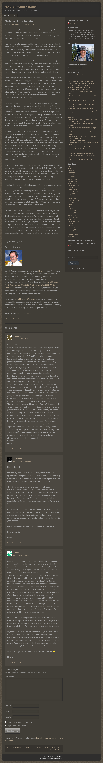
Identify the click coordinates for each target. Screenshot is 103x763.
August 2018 (72, 187)
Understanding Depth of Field (77, 149)
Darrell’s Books (10, 15)
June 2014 (71, 206)
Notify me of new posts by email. (16, 726)
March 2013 (72, 228)
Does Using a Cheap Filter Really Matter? (80, 85)
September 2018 (73, 185)
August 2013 (72, 223)
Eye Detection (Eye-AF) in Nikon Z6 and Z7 (81, 81)
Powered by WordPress (47, 758)
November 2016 (73, 189)
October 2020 (72, 168)
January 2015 (72, 196)
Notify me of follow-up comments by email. (19, 722)
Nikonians (42, 271)
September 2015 (73, 192)
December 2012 (73, 234)
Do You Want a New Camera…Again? (19, 747)
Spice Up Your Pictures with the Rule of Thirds (82, 83)
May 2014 (71, 209)
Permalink (16, 318)
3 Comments (8, 318)
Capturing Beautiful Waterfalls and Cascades (82, 147)
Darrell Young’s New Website (77, 77)
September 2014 (73, 200)
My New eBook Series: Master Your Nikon (80, 75)
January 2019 (72, 179)
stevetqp (17, 336)
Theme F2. (59, 758)
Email (8, 711)
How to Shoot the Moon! (75, 138)
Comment (9, 677)
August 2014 (72, 202)
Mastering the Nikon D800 (39, 285)
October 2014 (72, 198)
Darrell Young (14, 24)
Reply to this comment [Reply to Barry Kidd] (14, 543)
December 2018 (73, 181)
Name (8, 705)
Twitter (29, 313)
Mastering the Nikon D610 (19, 285)
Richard (16, 552)
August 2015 (72, 194)
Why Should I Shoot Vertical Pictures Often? (81, 153)
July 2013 (71, 225)
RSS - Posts (72, 23)
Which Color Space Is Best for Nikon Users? (81, 108)
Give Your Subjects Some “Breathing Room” (81, 87)
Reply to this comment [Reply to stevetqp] (14, 449)
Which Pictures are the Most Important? (80, 159)
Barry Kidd (17, 458)
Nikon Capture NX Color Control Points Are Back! (82, 119)
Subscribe (73, 263)
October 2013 (72, 219)
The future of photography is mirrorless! (80, 121)
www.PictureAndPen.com (25, 299)
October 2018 (72, 183)
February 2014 (73, 213)
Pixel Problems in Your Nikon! (77, 140)
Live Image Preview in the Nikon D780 (79, 79)
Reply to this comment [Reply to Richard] (14, 662)
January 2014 (72, 215)
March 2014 (72, 211)
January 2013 (72, 232)
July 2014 (71, 204)
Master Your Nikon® (21, 6)
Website (8, 717)
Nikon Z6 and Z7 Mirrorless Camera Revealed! (82, 136)
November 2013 (73, 217)
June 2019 (71, 175)
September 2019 (73, 173)
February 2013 (72, 230)
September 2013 (73, 221)
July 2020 (71, 170)
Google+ (40, 313)
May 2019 (71, 177)
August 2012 (72, 236)
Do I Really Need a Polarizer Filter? (78, 151)
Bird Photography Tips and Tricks (78, 89)
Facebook (21, 313)
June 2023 (71, 166)
